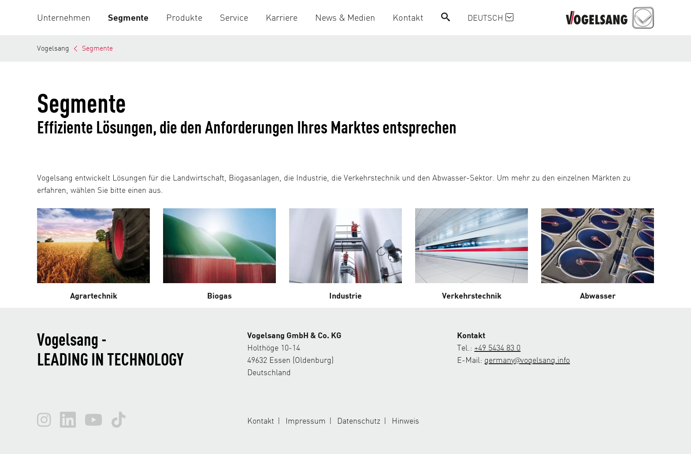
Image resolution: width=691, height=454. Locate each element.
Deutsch (490, 17)
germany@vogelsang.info (527, 359)
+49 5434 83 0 (497, 347)
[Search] (445, 17)
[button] (68, 17)
